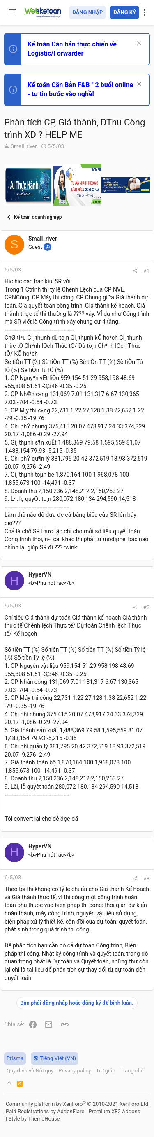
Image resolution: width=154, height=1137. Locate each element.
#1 (146, 271)
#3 (146, 878)
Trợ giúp (105, 1071)
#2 (146, 607)
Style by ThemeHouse (34, 1119)
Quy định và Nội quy (30, 1071)
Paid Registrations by (73, 1111)
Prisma (15, 1058)
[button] (12, 12)
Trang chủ (132, 1071)
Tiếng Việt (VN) (54, 1058)
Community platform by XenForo (77, 1104)
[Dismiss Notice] (138, 44)
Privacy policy (74, 1071)
